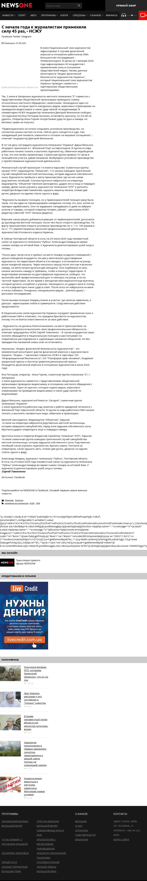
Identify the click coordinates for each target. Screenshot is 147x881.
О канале (95, 15)
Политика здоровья (15, 853)
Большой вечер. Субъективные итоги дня (50, 830)
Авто (33, 15)
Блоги (64, 15)
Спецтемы (79, 15)
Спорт (22, 15)
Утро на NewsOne (48, 821)
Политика (19, 500)
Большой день (46, 871)
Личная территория (15, 866)
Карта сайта (121, 839)
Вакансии (81, 839)
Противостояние (48, 862)
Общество (9, 500)
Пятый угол (9, 862)
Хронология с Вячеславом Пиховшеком (46, 844)
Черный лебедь (46, 866)
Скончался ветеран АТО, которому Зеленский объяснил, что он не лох (36, 673)
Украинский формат (15, 821)
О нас (79, 825)
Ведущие (81, 821)
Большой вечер (12, 825)
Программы (48, 15)
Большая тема (11, 871)
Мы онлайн (9, 553)
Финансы (111, 15)
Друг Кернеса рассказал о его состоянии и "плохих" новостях (35, 698)
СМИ (38, 503)
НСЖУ (32, 503)
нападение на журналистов (16, 503)
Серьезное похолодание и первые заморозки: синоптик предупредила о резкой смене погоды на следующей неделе (35, 754)
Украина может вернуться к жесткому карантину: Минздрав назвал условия (34, 786)
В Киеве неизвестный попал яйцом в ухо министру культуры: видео (36, 723)
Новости (7, 15)
